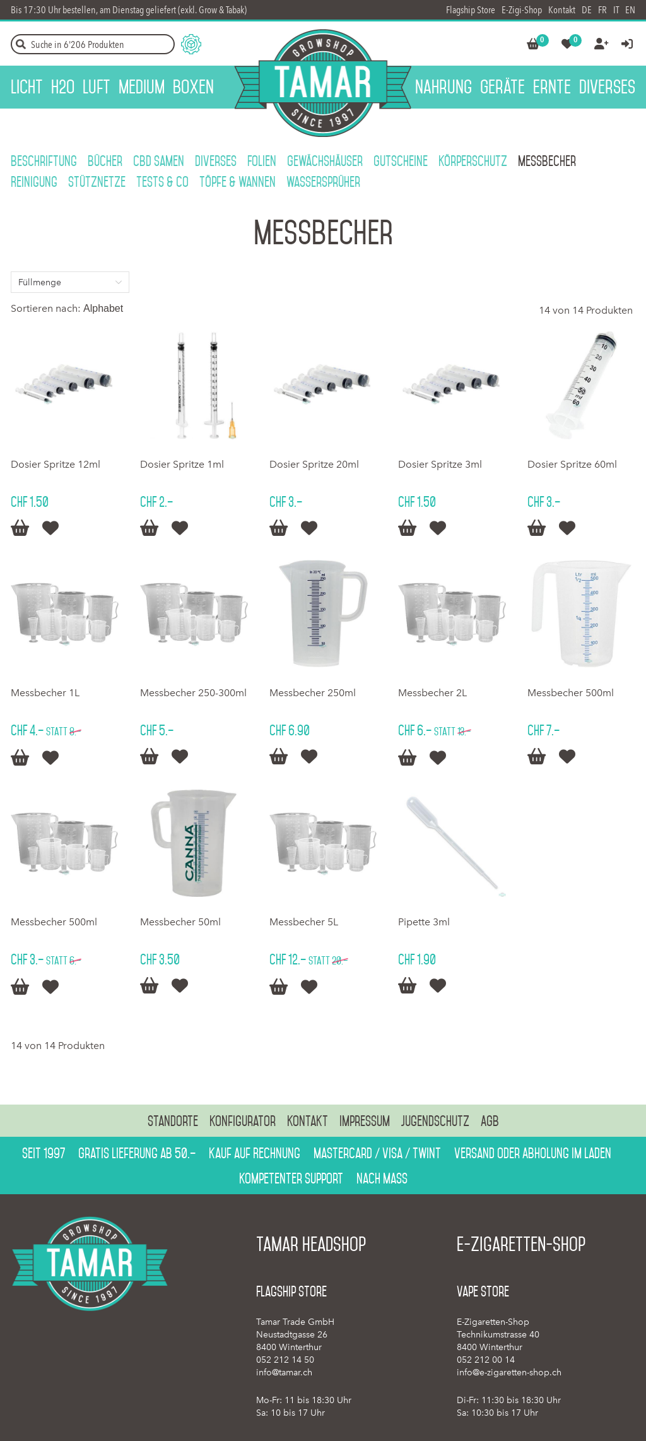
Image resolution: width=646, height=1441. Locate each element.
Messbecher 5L (303, 922)
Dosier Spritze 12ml (55, 464)
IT (616, 10)
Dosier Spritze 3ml (440, 464)
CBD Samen (158, 161)
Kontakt (561, 10)
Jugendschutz (435, 1121)
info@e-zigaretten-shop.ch (509, 1372)
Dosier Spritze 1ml (182, 464)
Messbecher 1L (45, 693)
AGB (490, 1121)
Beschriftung (44, 161)
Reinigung (34, 181)
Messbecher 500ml (570, 693)
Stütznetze (97, 181)
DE (587, 10)
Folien (261, 161)
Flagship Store (470, 10)
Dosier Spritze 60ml (572, 464)
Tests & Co (162, 181)
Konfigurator (242, 1121)
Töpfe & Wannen (237, 181)
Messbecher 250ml (312, 693)
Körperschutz (472, 161)
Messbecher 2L (432, 693)
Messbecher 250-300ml (193, 693)
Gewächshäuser (325, 161)
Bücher (105, 161)
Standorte (173, 1121)
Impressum (364, 1121)
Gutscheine (400, 161)
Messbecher (547, 161)
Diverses (216, 161)
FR (602, 10)
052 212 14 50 (285, 1360)
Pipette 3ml (424, 922)
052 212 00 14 (486, 1360)
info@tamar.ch (284, 1372)
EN (630, 10)
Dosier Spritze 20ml (314, 464)
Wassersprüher (323, 181)
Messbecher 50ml (180, 922)
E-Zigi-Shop (522, 10)
